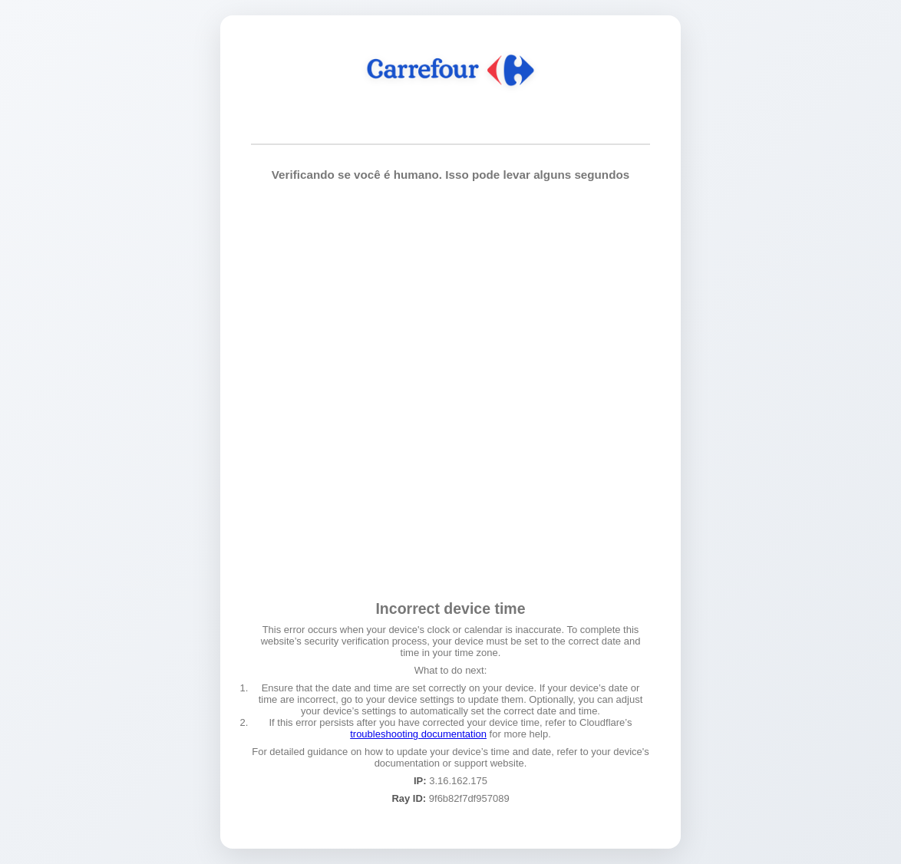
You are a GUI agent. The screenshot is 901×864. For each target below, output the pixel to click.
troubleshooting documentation (418, 734)
